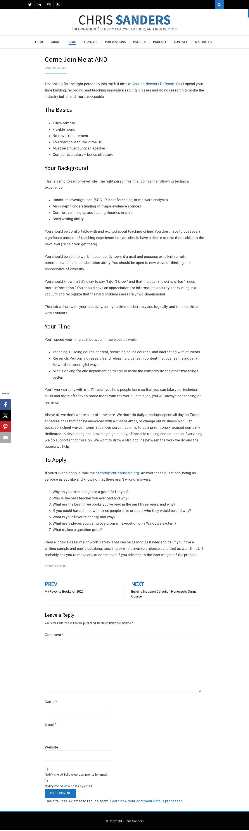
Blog (72, 42)
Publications (115, 42)
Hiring (62, 567)
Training (91, 42)
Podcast (159, 42)
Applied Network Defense (153, 84)
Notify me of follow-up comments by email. (76, 775)
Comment (54, 635)
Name (51, 702)
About (56, 42)
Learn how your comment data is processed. (146, 801)
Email (50, 725)
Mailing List (204, 42)
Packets (139, 42)
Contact (181, 42)
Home (39, 42)
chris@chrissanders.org (119, 473)
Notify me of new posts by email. (68, 787)
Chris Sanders (134, 822)
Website (51, 748)
